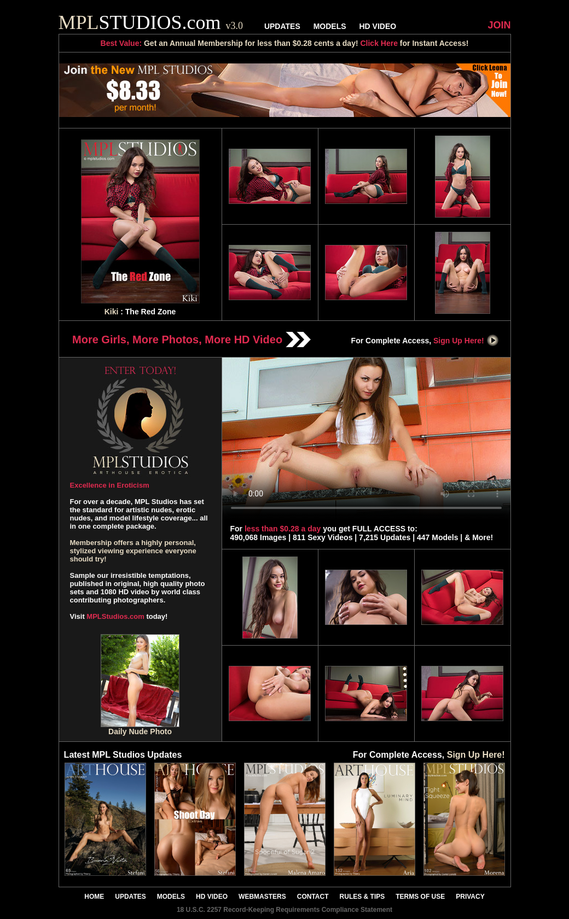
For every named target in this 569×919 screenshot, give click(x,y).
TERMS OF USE (420, 896)
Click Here (378, 43)
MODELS (329, 26)
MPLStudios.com (115, 616)
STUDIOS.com (151, 22)
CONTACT (313, 896)
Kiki (111, 311)
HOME (94, 896)
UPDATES (282, 26)
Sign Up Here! (466, 340)
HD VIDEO (377, 26)
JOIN (498, 25)
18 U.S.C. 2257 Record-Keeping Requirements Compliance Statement (284, 910)
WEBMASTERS (262, 896)
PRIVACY (470, 896)
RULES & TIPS (362, 896)
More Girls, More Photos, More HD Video (191, 339)
